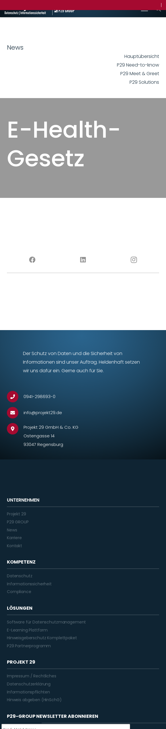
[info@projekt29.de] (15, 412)
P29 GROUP (18, 522)
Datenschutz (19, 576)
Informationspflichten (28, 692)
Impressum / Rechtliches (31, 676)
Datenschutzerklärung (29, 684)
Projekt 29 (16, 514)
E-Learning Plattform (27, 630)
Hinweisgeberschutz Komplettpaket (42, 638)
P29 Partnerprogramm (29, 646)
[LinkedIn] (83, 260)
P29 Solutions (144, 82)
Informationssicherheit (29, 584)
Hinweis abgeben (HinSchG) (34, 700)
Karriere (14, 538)
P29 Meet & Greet (139, 73)
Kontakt (14, 546)
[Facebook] (32, 260)
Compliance (19, 591)
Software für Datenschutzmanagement (46, 622)
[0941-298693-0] (15, 396)
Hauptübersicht (141, 56)
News (12, 530)
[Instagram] (133, 260)
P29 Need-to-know (138, 65)
